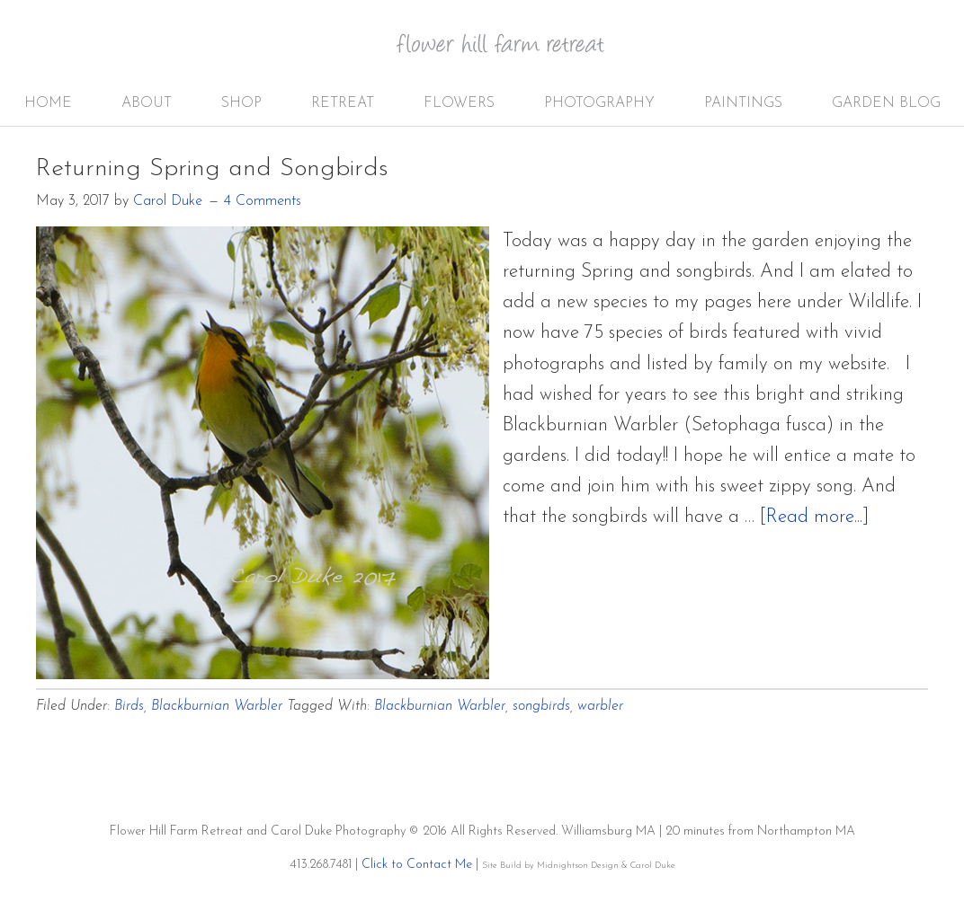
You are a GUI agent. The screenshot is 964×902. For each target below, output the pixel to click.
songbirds (541, 706)
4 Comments (262, 201)
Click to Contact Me (417, 864)
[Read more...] (814, 517)
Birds (129, 706)
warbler (600, 706)
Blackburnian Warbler (216, 706)
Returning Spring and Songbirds (212, 168)
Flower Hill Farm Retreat (512, 54)
